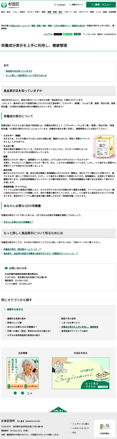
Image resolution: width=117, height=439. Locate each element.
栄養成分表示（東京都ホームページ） (22, 242)
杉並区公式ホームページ (19, 19)
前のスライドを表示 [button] (15, 386)
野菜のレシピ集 (14, 316)
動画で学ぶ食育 (68, 311)
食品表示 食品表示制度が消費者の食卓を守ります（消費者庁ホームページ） (40, 246)
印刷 (78, 27)
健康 (50, 19)
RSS (74, 426)
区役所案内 (104, 426)
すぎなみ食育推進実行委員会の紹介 (23, 328)
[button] (59, 4)
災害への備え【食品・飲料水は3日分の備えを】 (29, 324)
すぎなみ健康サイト (62, 19)
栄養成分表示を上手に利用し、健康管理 (79, 320)
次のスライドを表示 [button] (22, 386)
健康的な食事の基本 (16, 311)
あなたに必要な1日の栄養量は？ (18, 215)
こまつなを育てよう (70, 316)
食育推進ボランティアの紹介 (74, 324)
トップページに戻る (80, 417)
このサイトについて (80, 421)
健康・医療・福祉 (38, 19)
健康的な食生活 (78, 19)
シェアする (48, 27)
